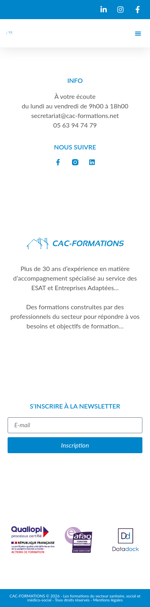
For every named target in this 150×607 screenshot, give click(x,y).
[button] (138, 33)
